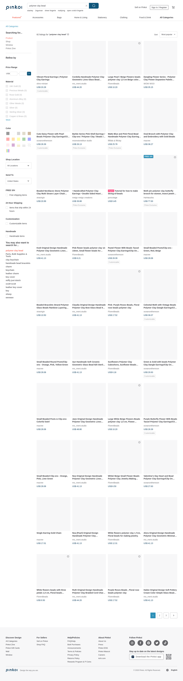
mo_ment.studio (79, 83)
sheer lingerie (50, 10)
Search (94, 5)
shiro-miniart (42, 83)
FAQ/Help (71, 641)
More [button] (8, 120)
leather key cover (14, 287)
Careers (101, 655)
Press (100, 645)
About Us (102, 641)
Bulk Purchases (73, 645)
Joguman (39, 10)
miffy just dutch (13, 280)
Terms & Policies (74, 652)
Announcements (74, 648)
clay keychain (12, 260)
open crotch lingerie (75, 10)
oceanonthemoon (44, 140)
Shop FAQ (41, 645)
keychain (10, 270)
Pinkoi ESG (103, 648)
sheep (8, 294)
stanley (30, 10)
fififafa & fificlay (114, 140)
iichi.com (102, 658)
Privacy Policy (73, 655)
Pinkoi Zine (11, 48)
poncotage (112, 197)
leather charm (12, 273)
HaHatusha (149, 197)
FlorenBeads (113, 83)
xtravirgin (41, 197)
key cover (10, 277)
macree (147, 140)
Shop (8, 41)
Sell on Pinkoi (141, 7)
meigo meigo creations (82, 197)
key (7, 291)
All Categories (12, 26)
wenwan (9, 297)
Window (9, 45)
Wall (7, 652)
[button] (29, 73)
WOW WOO (149, 83)
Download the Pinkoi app (146, 657)
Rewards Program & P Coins (79, 662)
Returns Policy (73, 658)
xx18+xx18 (11, 284)
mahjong (61, 10)
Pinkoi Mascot (104, 652)
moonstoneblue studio (82, 140)
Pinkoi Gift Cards (13, 648)
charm (9, 266)
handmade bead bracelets (18, 263)
